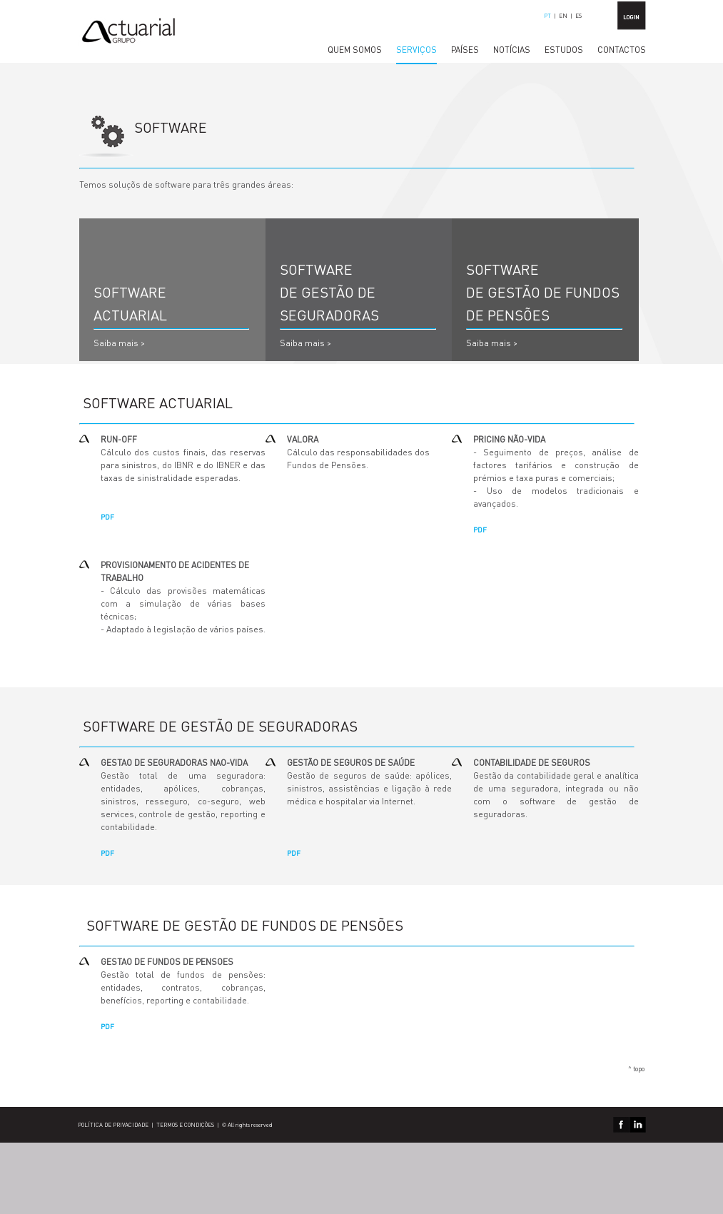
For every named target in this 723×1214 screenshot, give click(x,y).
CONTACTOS (621, 49)
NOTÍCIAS (511, 49)
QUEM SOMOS (355, 49)
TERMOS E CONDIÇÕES (185, 1124)
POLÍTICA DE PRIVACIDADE (113, 1124)
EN (563, 15)
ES (578, 15)
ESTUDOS (564, 49)
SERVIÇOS (416, 49)
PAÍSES (465, 49)
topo (638, 1069)
